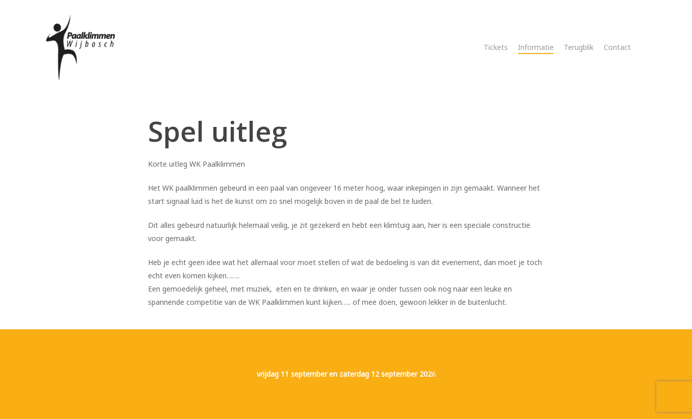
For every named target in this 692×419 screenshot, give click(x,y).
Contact (617, 47)
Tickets (496, 47)
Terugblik (579, 47)
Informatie (536, 47)
